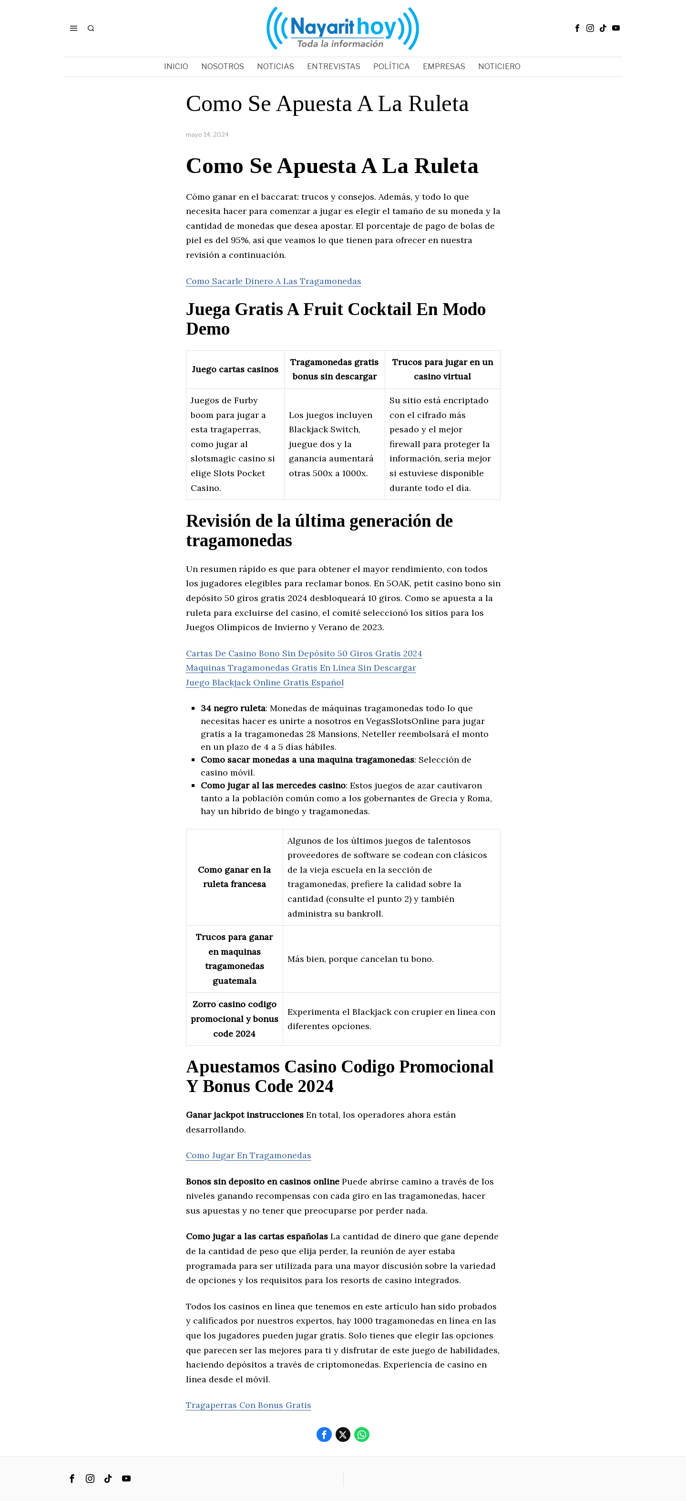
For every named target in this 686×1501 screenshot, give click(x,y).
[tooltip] (577, 28)
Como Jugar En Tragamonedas (249, 1155)
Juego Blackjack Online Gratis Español (266, 682)
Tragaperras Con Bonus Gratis (249, 1404)
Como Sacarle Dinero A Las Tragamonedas (274, 281)
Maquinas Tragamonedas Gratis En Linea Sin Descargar (301, 667)
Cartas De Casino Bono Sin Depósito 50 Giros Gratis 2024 (305, 653)
